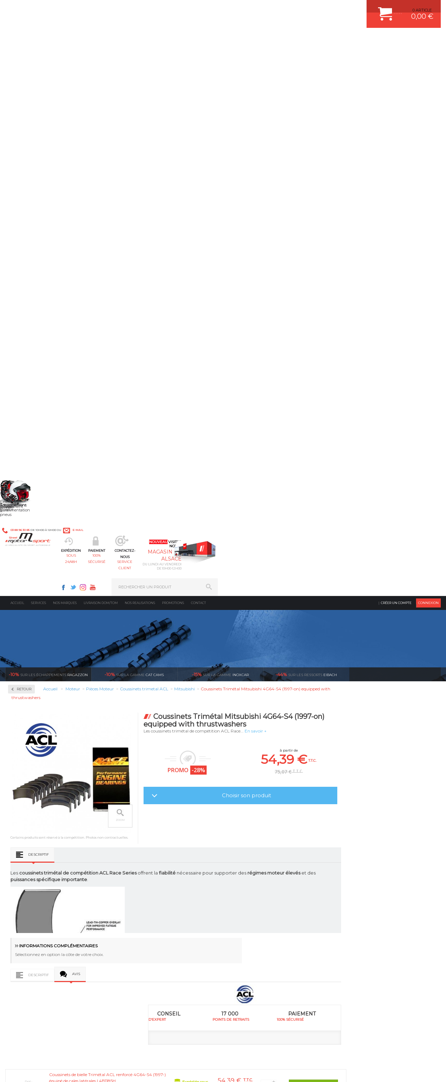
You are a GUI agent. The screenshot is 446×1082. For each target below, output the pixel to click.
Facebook (286, 9)
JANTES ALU (247, 869)
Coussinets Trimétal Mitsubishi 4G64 (220, 691)
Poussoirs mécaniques (38, 385)
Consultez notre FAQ (61, 1014)
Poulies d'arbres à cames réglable (48, 376)
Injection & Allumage (42, 222)
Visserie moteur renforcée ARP (46, 443)
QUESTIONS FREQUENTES (365, 895)
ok (206, 963)
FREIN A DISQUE (251, 912)
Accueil (17, 57)
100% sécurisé (191, 40)
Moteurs (133, 834)
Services (38, 57)
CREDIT (116, 1069)
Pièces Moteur (33, 266)
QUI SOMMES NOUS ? (25, 888)
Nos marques (65, 57)
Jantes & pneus (140, 886)
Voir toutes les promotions (401, 128)
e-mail (152, 9)
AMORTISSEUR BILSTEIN (259, 834)
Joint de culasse (32, 337)
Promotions (173, 57)
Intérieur (134, 904)
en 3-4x (52, 769)
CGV (76, 1069)
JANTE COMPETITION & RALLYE (264, 904)
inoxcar (220, 129)
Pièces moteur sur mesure (42, 345)
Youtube (316, 9)
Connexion (428, 57)
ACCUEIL (7, 1069)
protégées (313, 769)
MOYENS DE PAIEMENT (362, 860)
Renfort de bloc (32, 393)
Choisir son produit (335, 249)
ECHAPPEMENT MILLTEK (259, 860)
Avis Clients (412, 1048)
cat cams (134, 129)
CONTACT (25, 1069)
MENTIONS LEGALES (53, 1069)
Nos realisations (140, 57)
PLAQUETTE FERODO (255, 843)
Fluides (24, 200)
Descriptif (127, 342)
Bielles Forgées (32, 295)
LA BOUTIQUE (18, 897)
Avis (165, 464)
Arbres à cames (32, 286)
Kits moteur (30, 244)
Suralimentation (143, 843)
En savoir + (345, 185)
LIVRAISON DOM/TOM (360, 886)
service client (245, 40)
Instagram (306, 9)
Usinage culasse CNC (37, 426)
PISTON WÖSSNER (253, 851)
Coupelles (27, 311)
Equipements (138, 912)
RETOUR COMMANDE (360, 878)
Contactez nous (46, 996)
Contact (198, 57)
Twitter (296, 9)
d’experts (139, 769)
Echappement (139, 851)
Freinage (134, 878)
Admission (28, 177)
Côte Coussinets (154, 515)
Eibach (306, 129)
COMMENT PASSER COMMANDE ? (372, 851)
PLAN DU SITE (95, 1069)
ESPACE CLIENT (355, 834)
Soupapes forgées (34, 418)
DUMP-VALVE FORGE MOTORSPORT (269, 895)
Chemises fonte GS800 (38, 303)
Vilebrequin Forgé (34, 435)
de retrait (226, 769)
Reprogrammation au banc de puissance (43, 466)
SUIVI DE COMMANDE (360, 869)
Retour (113, 143)
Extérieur (135, 895)
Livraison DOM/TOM (101, 57)
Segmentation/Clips (36, 410)
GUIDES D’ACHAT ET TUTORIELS (370, 904)
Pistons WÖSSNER (35, 353)
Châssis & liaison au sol (150, 869)
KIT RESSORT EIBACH (256, 886)
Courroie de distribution (39, 320)
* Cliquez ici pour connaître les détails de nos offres (272, 969)
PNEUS (242, 878)
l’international (400, 769)
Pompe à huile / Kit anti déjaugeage (39, 365)
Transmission (139, 860)
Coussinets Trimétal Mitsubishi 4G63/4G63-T (136, 691)
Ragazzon (48, 129)
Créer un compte (396, 57)
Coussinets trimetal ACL (39, 328)
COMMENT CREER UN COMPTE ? (371, 843)
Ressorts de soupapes (37, 401)
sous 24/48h (138, 40)
